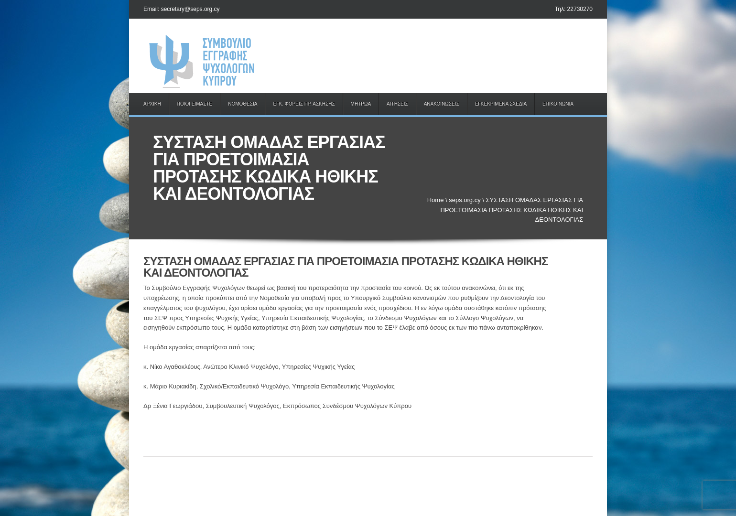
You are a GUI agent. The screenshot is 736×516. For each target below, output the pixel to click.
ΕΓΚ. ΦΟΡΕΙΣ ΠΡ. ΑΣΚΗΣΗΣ (304, 104)
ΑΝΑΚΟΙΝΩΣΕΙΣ (441, 104)
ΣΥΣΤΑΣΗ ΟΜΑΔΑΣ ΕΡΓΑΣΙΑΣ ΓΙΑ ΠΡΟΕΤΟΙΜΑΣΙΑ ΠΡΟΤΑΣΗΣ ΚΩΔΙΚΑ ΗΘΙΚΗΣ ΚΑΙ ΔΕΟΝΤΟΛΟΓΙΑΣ (345, 267)
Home (435, 200)
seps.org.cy (464, 200)
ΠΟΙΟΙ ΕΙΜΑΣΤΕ (195, 104)
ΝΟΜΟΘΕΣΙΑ (242, 104)
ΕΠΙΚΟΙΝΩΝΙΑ (558, 104)
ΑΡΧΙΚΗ (152, 104)
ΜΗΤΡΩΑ (361, 104)
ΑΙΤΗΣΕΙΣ (397, 104)
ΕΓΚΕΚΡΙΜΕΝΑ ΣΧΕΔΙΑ (501, 104)
